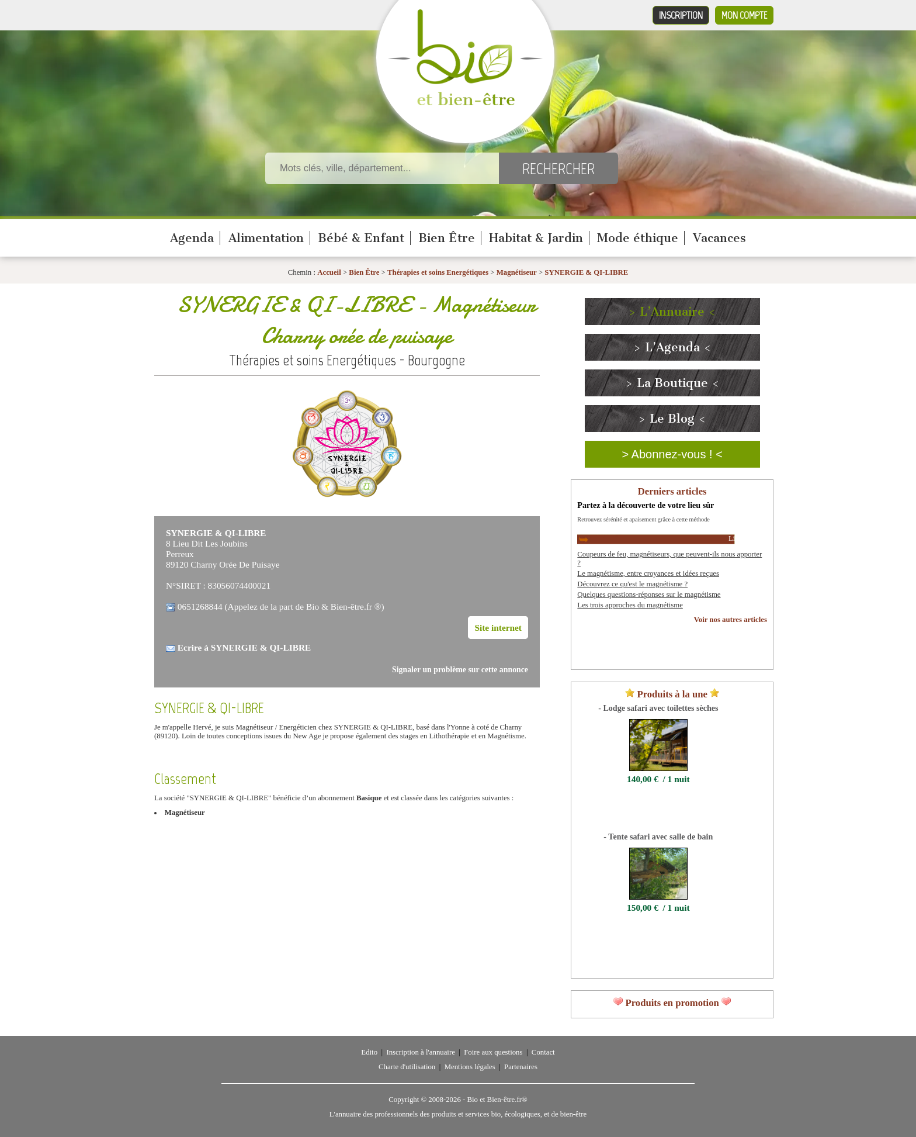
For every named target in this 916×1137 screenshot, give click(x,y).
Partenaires (520, 1067)
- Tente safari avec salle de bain (658, 836)
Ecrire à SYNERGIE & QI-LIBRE (244, 647)
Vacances (719, 238)
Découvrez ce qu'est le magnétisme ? (632, 584)
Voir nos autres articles (730, 620)
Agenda (192, 238)
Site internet (498, 628)
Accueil (329, 272)
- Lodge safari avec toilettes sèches (658, 708)
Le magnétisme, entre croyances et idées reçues (648, 573)
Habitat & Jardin (536, 238)
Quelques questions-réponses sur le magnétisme (648, 594)
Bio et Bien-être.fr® (497, 1099)
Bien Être (446, 238)
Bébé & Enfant (361, 238)
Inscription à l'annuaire (420, 1052)
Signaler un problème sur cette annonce (460, 669)
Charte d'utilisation (407, 1067)
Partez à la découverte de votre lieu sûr (645, 505)
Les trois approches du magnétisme (630, 605)
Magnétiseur (517, 272)
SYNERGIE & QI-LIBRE (586, 272)
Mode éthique (637, 238)
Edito (369, 1052)
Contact (543, 1052)
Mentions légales (470, 1067)
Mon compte (744, 15)
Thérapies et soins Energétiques (438, 272)
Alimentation (266, 238)
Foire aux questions (493, 1052)
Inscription (681, 15)
